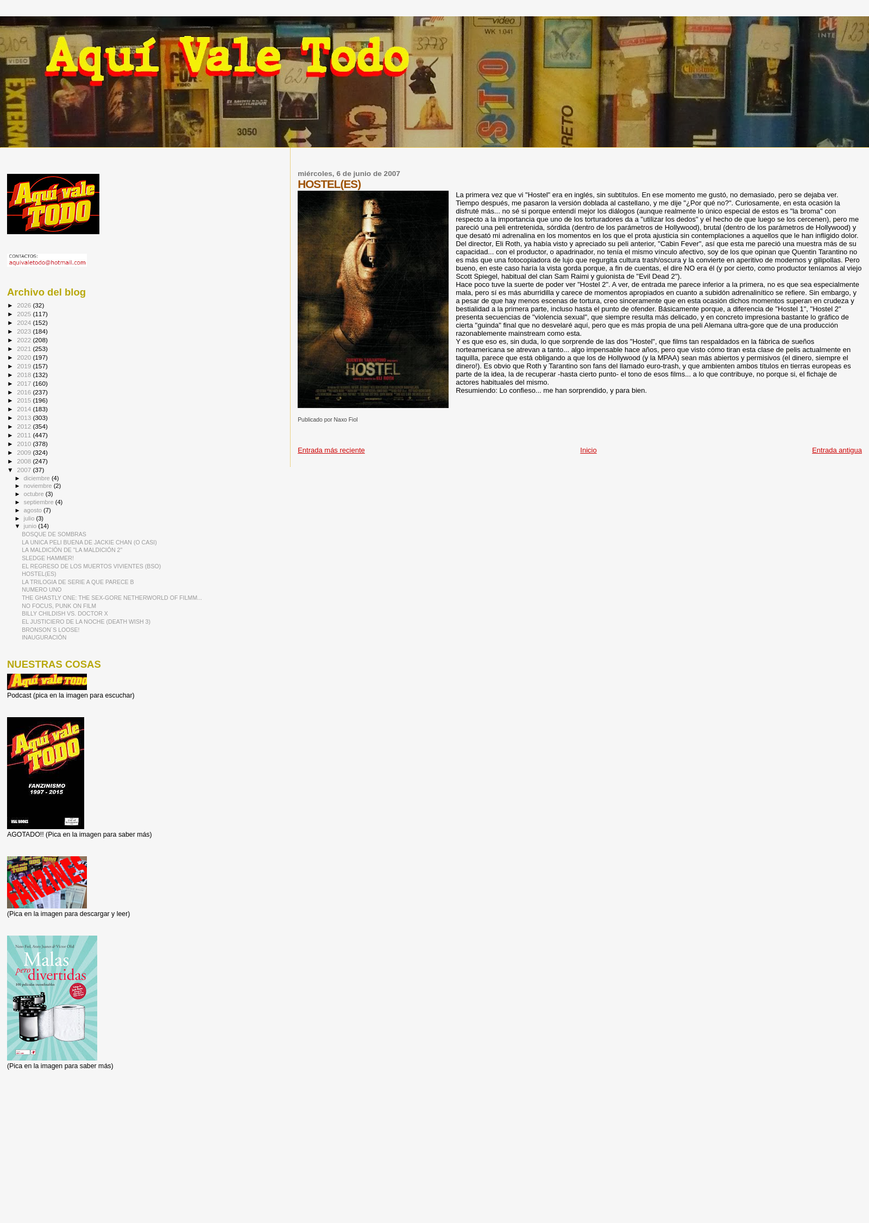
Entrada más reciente (331, 450)
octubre (35, 494)
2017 (25, 383)
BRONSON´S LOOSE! (50, 629)
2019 (25, 365)
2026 (25, 305)
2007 (25, 469)
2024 (25, 322)
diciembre (38, 478)
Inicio (588, 450)
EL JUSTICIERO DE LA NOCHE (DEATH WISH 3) (86, 621)
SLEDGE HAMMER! (48, 558)
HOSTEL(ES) (39, 573)
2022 (25, 339)
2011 (25, 434)
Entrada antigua (837, 450)
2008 (25, 461)
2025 (25, 313)
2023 (25, 331)
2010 (25, 443)
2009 (25, 452)
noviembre (39, 485)
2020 (25, 357)
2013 (25, 417)
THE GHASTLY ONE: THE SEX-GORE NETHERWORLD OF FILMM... (112, 597)
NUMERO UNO (41, 589)
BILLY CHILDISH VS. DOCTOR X (65, 613)
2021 (25, 348)
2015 (25, 400)
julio (30, 518)
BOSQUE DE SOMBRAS (54, 534)
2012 (25, 426)
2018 (25, 374)
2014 (25, 408)
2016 (25, 392)
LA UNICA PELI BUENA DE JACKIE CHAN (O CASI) (89, 542)
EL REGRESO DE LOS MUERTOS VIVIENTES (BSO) (91, 566)
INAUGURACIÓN (44, 637)
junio (31, 526)
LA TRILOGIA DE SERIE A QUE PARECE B (78, 582)
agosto (34, 510)
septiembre (39, 502)
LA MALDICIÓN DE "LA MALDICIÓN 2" (72, 550)
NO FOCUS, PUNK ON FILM (59, 606)
